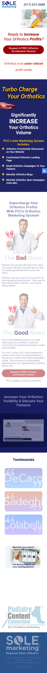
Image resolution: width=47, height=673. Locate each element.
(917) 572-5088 (34, 4)
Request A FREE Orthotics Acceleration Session (23, 50)
